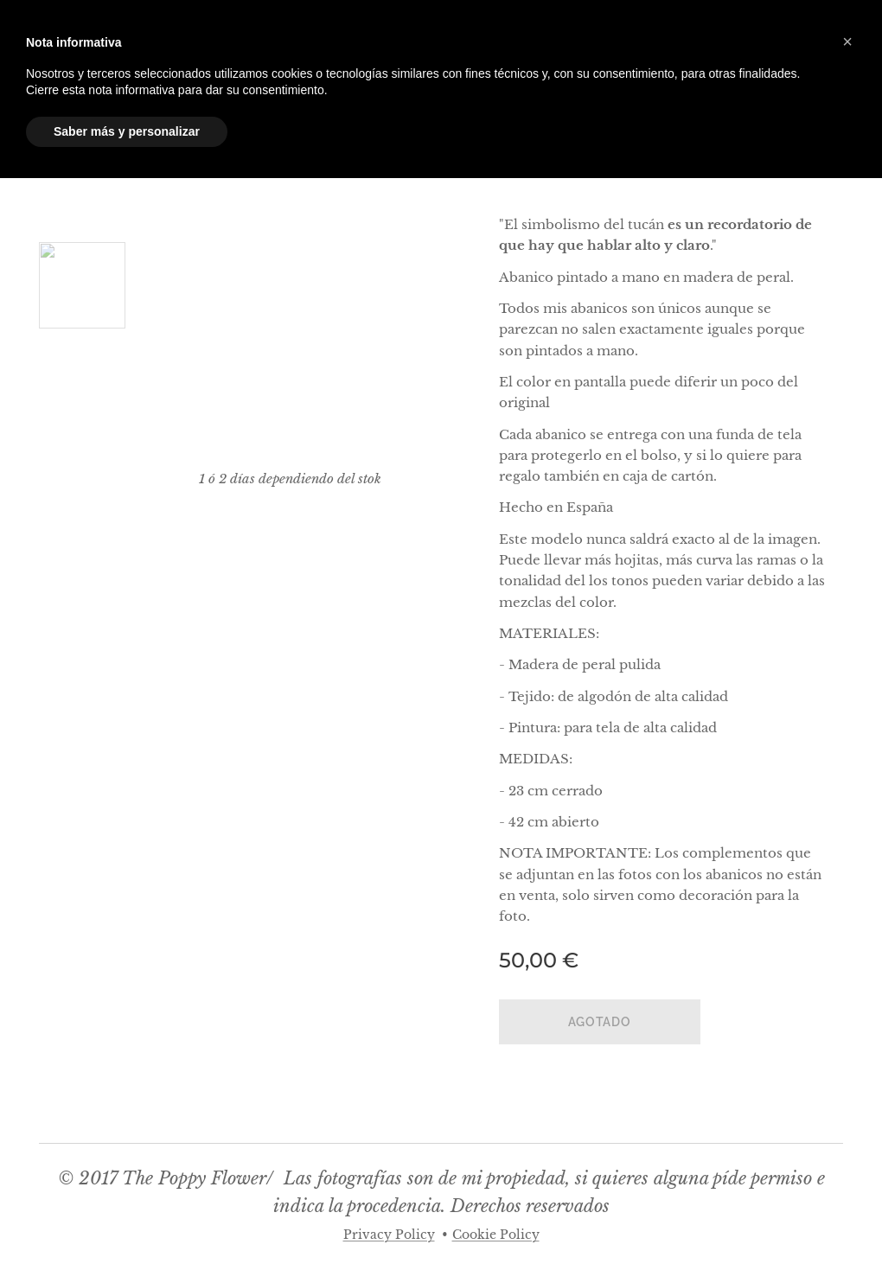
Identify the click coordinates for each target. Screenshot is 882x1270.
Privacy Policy (389, 1234)
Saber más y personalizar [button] (127, 131)
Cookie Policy (496, 1234)
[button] (847, 41)
